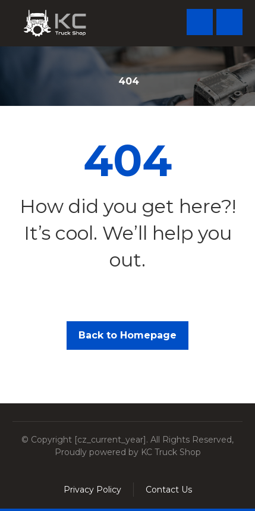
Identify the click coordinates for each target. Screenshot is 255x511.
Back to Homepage (127, 335)
